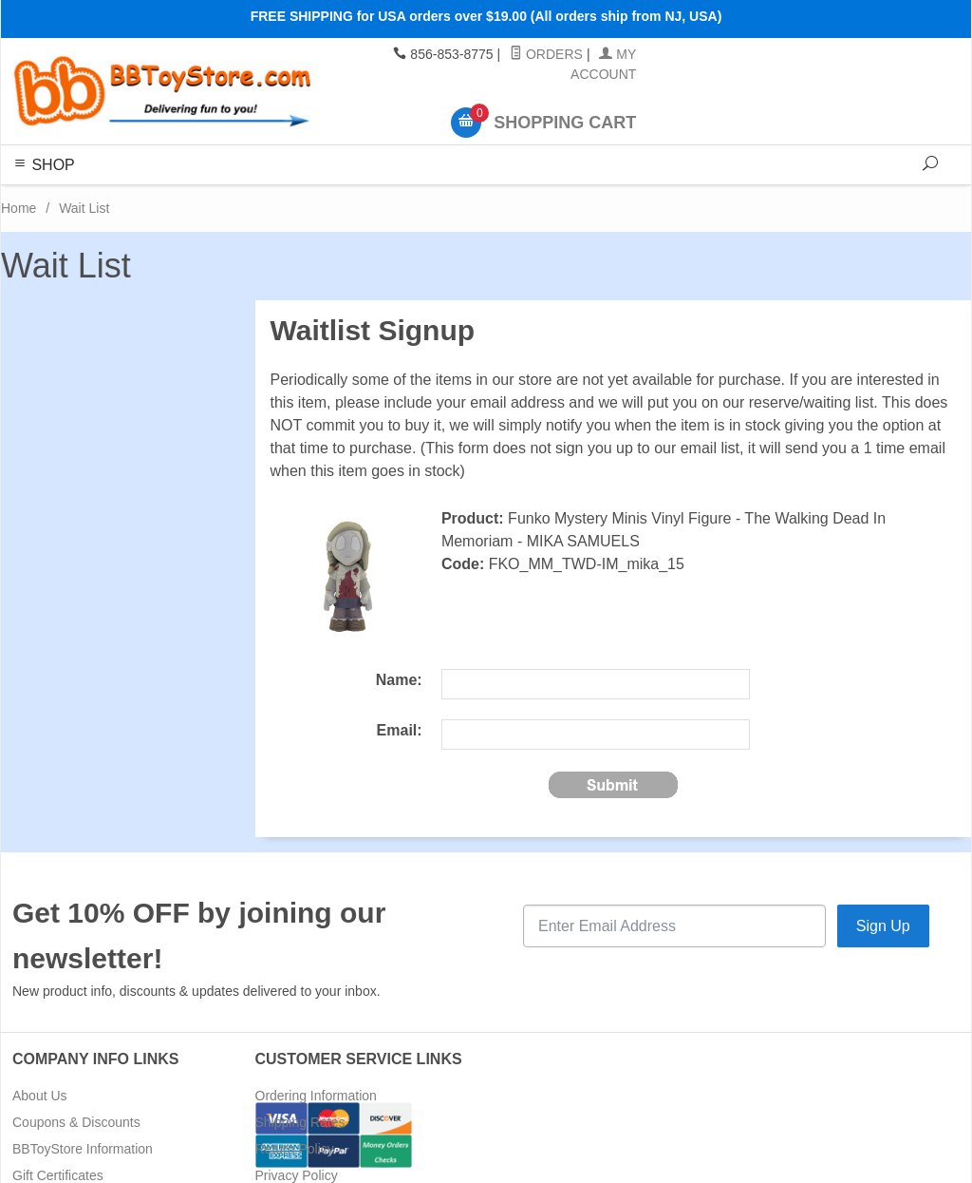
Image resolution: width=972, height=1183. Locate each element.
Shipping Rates (300, 1122)
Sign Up (883, 926)
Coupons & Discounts (76, 1122)
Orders (546, 54)
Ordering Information (316, 1095)
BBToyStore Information (82, 1148)
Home (18, 208)
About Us (39, 1095)
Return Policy (294, 1148)
